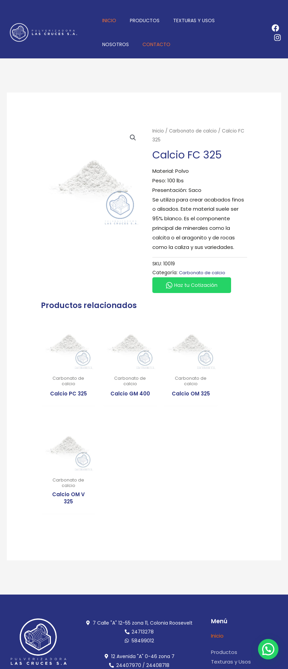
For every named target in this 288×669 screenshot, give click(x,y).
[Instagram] (277, 37)
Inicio (158, 131)
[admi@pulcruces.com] (215, 597)
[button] (133, 138)
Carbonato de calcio (194, 131)
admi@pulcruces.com (249, 596)
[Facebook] (275, 28)
